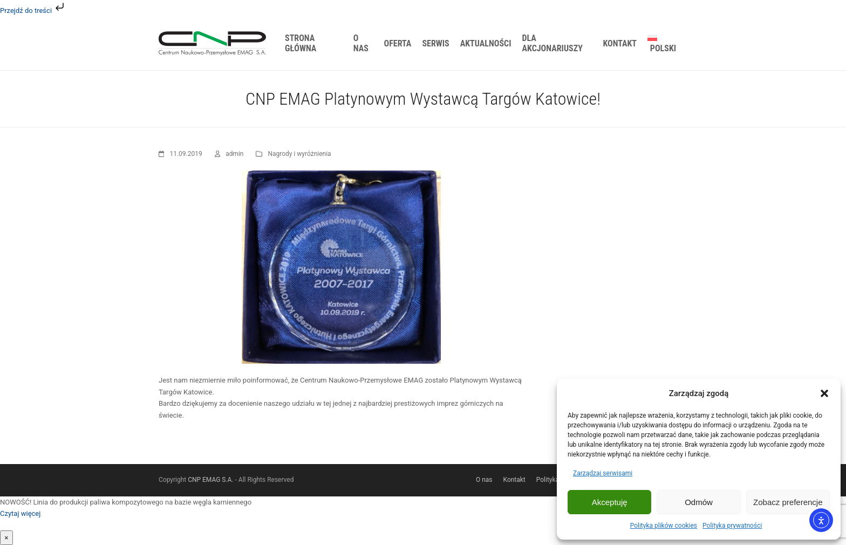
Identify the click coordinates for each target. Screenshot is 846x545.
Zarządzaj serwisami (602, 473)
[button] (824, 393)
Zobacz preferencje (787, 502)
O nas (484, 479)
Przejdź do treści (33, 10)
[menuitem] (664, 43)
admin (234, 154)
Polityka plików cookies (663, 525)
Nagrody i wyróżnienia (299, 154)
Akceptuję (609, 502)
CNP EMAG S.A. (210, 479)
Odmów (699, 502)
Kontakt (514, 479)
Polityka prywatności (732, 525)
